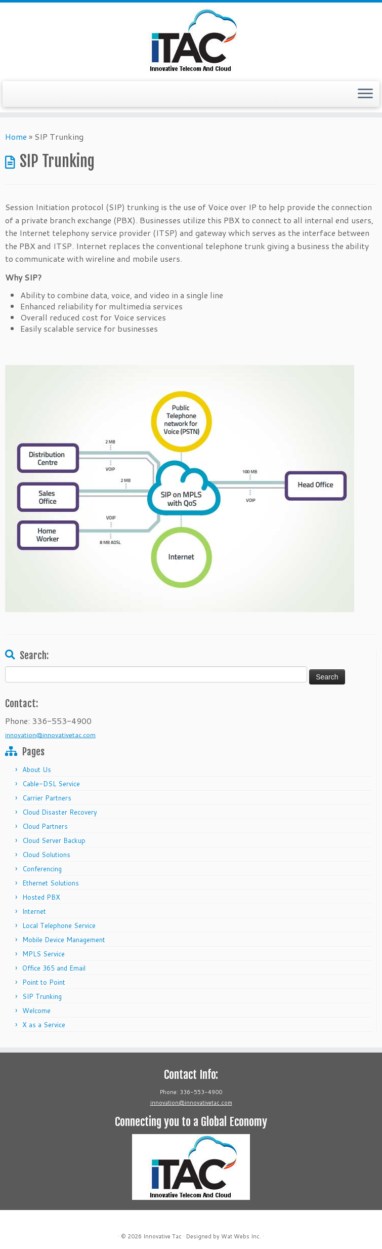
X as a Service (43, 1024)
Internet (34, 911)
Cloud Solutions (46, 854)
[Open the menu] (365, 94)
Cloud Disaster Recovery (59, 812)
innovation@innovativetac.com (50, 734)
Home (16, 136)
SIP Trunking (42, 996)
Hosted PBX (41, 897)
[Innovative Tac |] (191, 40)
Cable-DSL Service (51, 783)
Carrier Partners (46, 797)
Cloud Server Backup (54, 840)
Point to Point (43, 982)
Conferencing (42, 868)
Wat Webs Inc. (241, 1236)
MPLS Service (43, 953)
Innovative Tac (162, 1236)
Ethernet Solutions (50, 883)
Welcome (36, 1010)
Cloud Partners (45, 826)
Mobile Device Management (63, 939)
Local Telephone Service (59, 925)
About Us (36, 769)
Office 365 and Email (54, 968)
